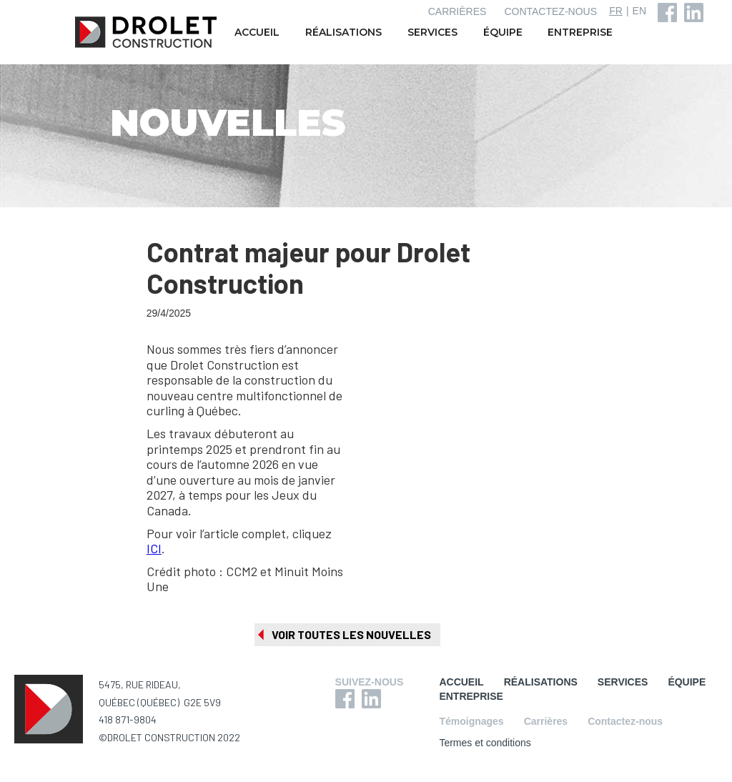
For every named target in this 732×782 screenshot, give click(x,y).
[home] (147, 32)
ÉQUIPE (503, 32)
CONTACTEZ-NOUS (550, 11)
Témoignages (471, 721)
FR (616, 10)
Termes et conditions (484, 742)
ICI (154, 548)
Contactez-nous (625, 721)
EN (639, 10)
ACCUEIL (257, 32)
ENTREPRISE (580, 32)
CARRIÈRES (457, 11)
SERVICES (432, 32)
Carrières (546, 721)
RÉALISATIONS (343, 32)
